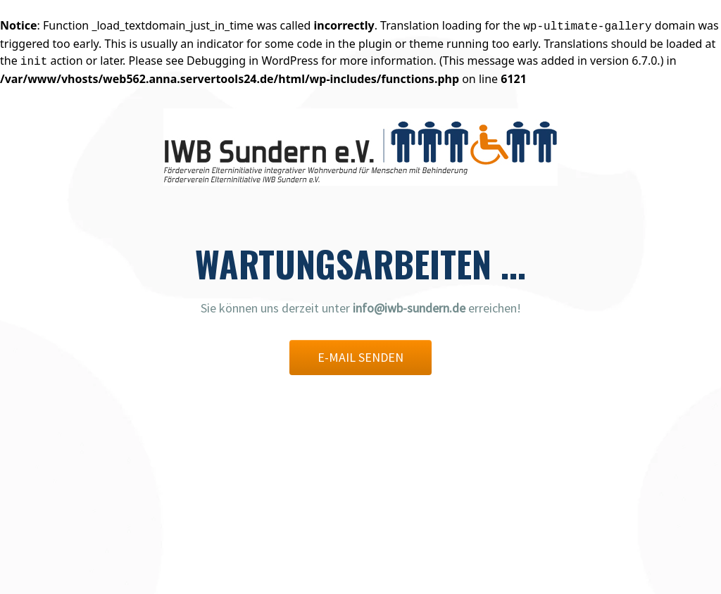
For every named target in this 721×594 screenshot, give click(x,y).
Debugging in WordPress (252, 60)
